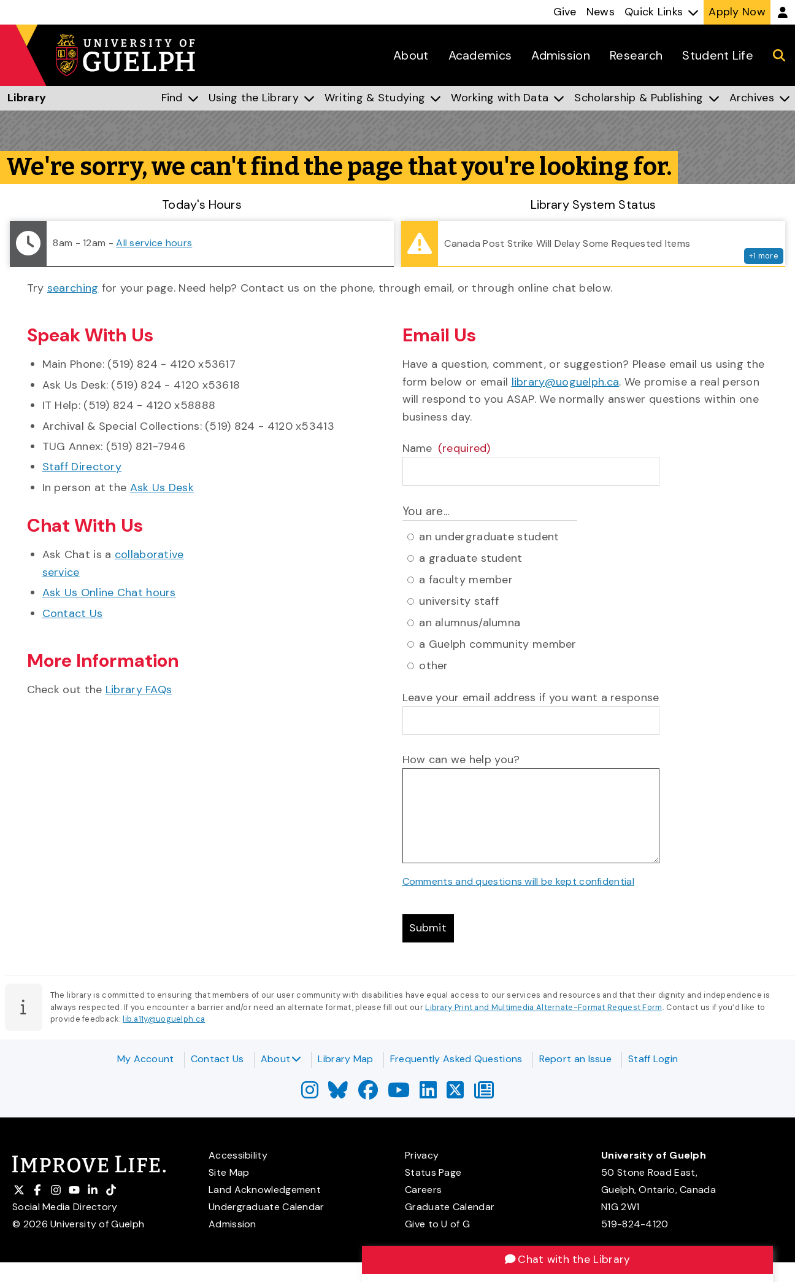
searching (73, 288)
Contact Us (72, 613)
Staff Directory (82, 466)
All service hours (154, 242)
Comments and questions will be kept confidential (518, 881)
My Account (145, 1058)
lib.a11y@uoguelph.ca (164, 1020)
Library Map (345, 1058)
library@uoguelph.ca (566, 382)
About (281, 1058)
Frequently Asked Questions (456, 1058)
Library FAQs (139, 689)
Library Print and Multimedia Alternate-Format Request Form (543, 1008)
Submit (429, 929)
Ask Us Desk (162, 487)
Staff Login (653, 1058)
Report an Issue (575, 1058)
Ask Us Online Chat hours (109, 592)
